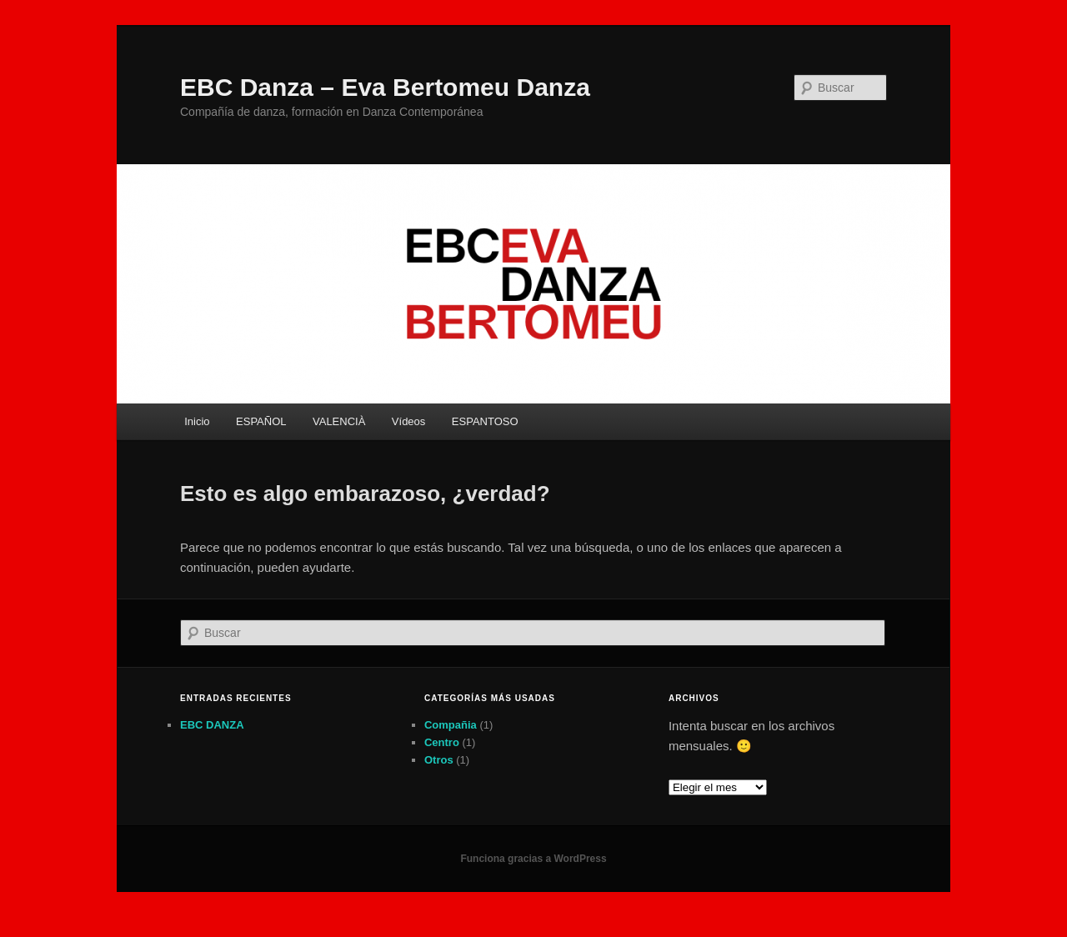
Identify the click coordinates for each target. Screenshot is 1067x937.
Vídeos (408, 421)
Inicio (196, 421)
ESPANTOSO (485, 421)
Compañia (450, 725)
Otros (438, 760)
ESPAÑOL (261, 421)
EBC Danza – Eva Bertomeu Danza (385, 87)
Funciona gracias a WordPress (533, 858)
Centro (441, 742)
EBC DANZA (212, 725)
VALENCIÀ (339, 421)
